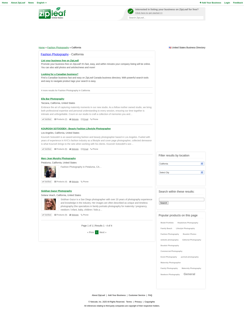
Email (85, 119)
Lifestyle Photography (185, 228)
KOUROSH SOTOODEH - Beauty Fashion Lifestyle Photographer (76, 128)
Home (5, 2)
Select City (164, 172)
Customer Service (137, 295)
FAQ (150, 295)
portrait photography (190, 257)
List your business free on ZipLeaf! (60, 60)
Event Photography (169, 257)
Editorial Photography (191, 240)
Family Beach (166, 228)
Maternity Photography (191, 268)
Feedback (238, 2)
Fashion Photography (58, 47)
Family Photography (169, 268)
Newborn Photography (170, 274)
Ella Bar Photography (52, 99)
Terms (129, 302)
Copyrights (150, 302)
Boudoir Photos (189, 234)
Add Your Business (210, 2)
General (189, 274)
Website (75, 119)
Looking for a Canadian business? (59, 74)
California (164, 164)
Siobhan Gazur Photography (56, 191)
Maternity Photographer (171, 263)
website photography (170, 240)
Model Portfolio (167, 223)
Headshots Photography (187, 223)
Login (227, 2)
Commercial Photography (171, 251)
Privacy (138, 302)
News (31, 2)
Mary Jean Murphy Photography (58, 158)
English (42, 2)
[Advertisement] (122, 34)
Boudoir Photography (170, 245)
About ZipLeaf (18, 2)
